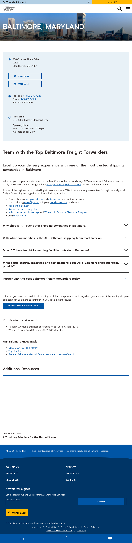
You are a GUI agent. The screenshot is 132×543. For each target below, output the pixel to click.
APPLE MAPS (21, 84)
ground (34, 199)
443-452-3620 (28, 99)
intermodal (54, 199)
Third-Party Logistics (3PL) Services (47, 451)
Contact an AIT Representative (23, 305)
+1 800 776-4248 (32, 95)
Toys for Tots (15, 351)
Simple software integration (23, 209)
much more (19, 215)
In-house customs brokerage (23, 212)
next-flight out (31, 202)
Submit (101, 501)
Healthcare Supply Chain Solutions (82, 451)
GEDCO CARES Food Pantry (22, 347)
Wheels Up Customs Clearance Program (65, 212)
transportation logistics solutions (63, 184)
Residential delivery (18, 205)
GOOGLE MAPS (22, 76)
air (27, 199)
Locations (105, 451)
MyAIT (112, 2)
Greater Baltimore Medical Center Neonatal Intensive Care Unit (42, 354)
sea (41, 199)
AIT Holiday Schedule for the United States (29, 437)
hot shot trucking (59, 202)
